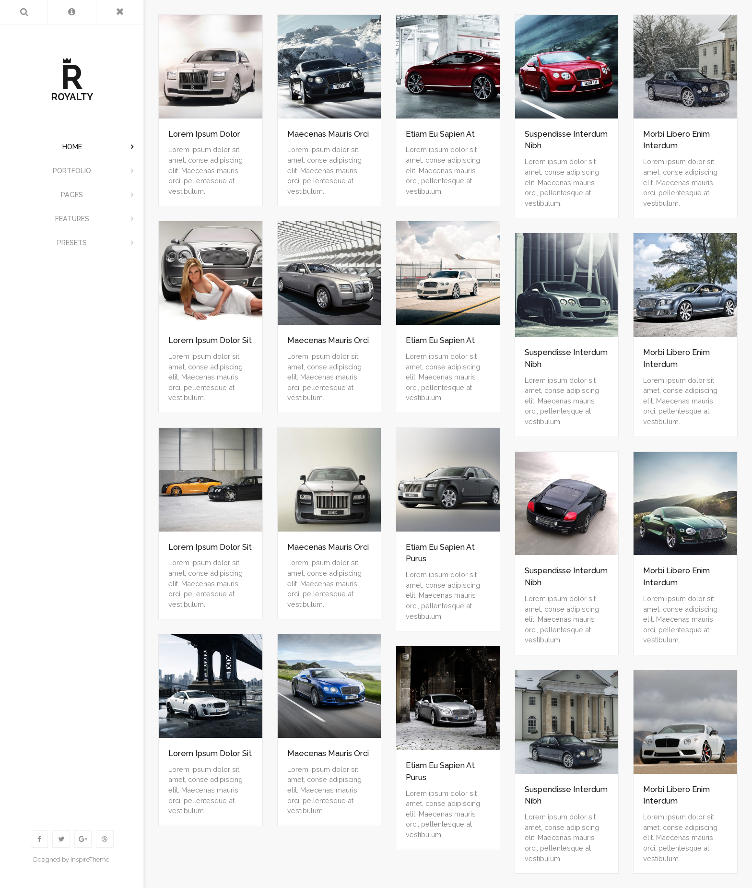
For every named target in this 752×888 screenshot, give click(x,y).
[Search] (23, 12)
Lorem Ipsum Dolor (204, 134)
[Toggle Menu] (120, 12)
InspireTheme (89, 859)
